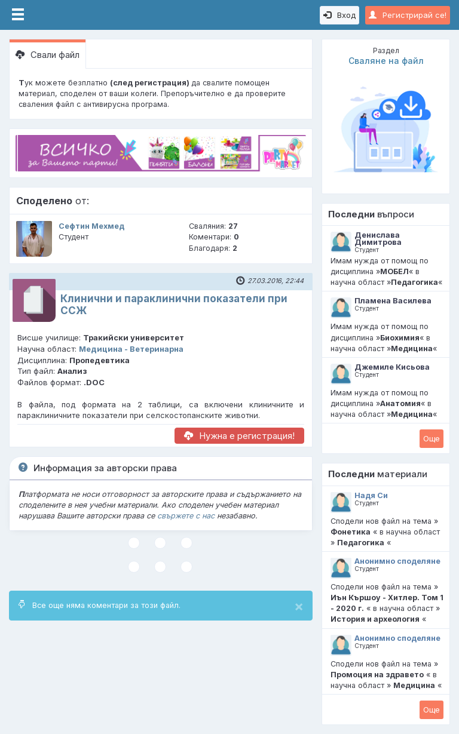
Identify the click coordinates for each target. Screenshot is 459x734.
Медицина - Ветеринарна (131, 349)
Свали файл (47, 54)
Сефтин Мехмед (91, 226)
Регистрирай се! (407, 15)
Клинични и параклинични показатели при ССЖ (173, 304)
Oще (431, 438)
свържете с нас (186, 515)
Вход (339, 15)
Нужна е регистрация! (239, 435)
